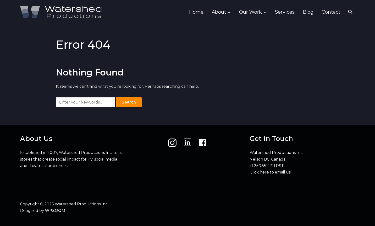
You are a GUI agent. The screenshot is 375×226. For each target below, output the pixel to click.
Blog (308, 12)
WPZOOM (55, 210)
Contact (331, 12)
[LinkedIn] (187, 143)
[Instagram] (172, 143)
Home (196, 12)
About (219, 12)
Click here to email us (270, 172)
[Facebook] (202, 143)
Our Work (250, 12)
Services (285, 12)
